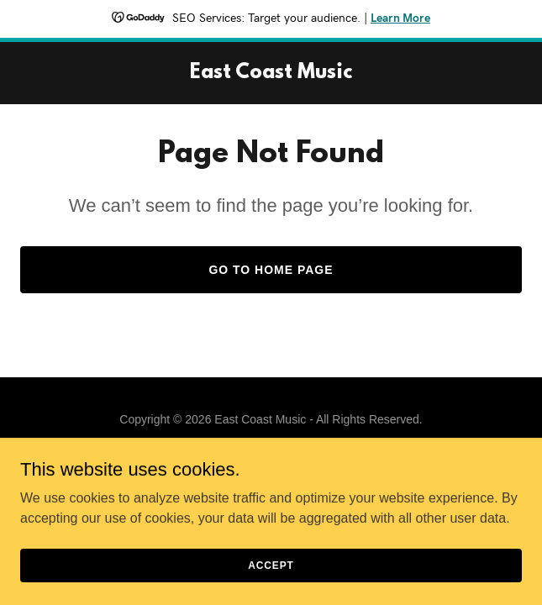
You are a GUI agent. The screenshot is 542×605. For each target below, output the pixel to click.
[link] (271, 73)
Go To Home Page (270, 269)
